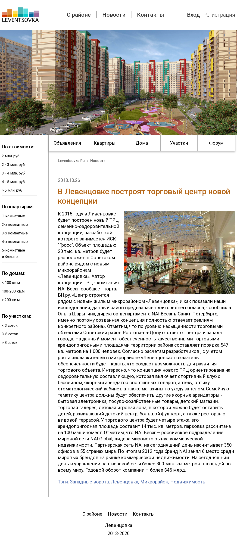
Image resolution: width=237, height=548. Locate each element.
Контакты (150, 15)
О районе (79, 15)
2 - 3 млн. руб (13, 164)
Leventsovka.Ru (71, 161)
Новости (113, 15)
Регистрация (219, 15)
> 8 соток (9, 342)
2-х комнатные (15, 224)
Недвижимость (187, 482)
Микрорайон (154, 482)
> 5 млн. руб (12, 190)
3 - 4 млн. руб (13, 173)
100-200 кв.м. (13, 291)
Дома (142, 143)
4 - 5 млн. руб (13, 182)
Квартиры (104, 143)
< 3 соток (10, 325)
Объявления (67, 143)
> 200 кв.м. (11, 300)
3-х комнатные (15, 233)
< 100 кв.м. (11, 282)
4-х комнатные (15, 242)
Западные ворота (89, 482)
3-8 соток (10, 334)
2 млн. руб (10, 156)
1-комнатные (13, 216)
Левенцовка (124, 482)
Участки (179, 143)
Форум (216, 143)
